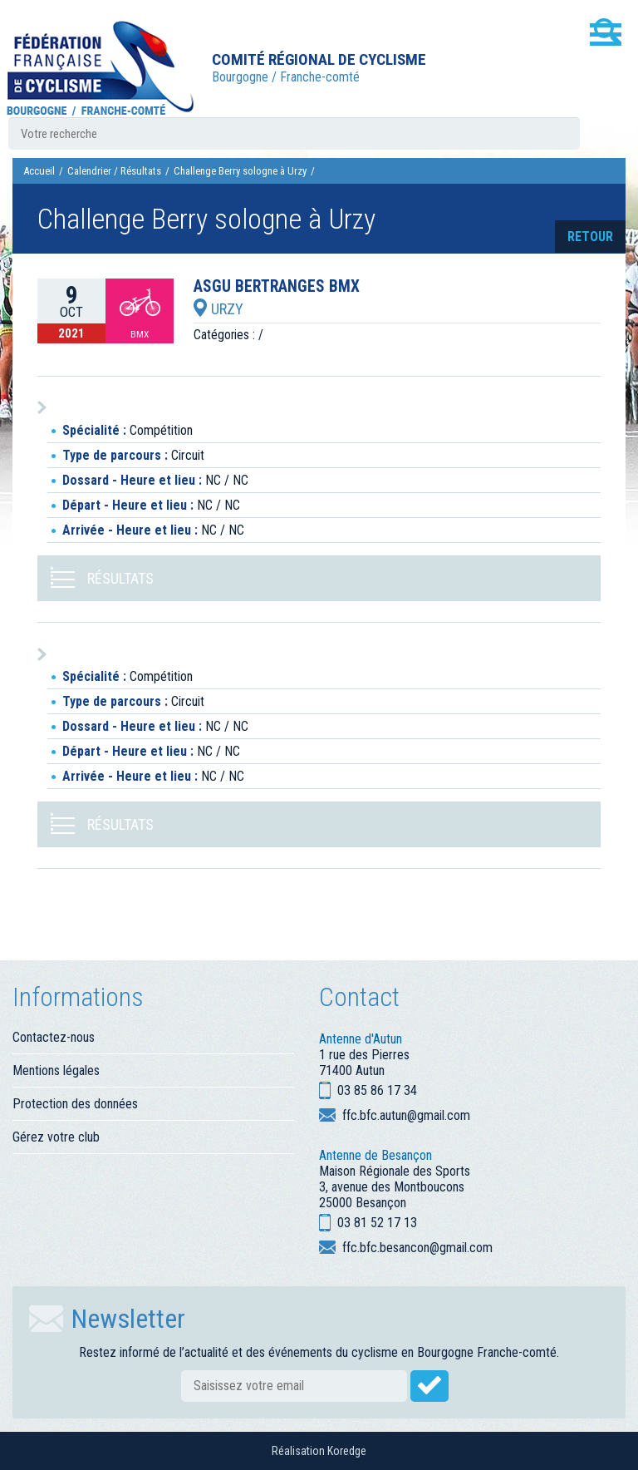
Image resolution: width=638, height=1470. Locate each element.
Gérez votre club (56, 1137)
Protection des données (75, 1104)
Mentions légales (56, 1070)
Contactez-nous (53, 1037)
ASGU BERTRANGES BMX (277, 287)
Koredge (346, 1451)
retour (590, 236)
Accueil (39, 171)
